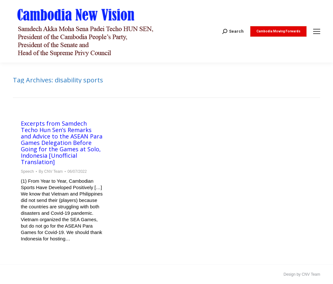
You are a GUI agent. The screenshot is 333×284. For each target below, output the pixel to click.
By (51, 171)
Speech (27, 171)
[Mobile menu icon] (316, 31)
